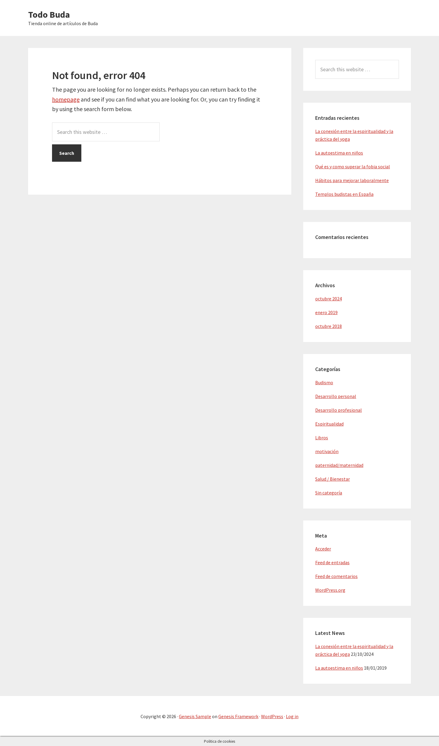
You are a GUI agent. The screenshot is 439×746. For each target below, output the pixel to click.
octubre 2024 (328, 299)
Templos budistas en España (344, 194)
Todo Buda (49, 14)
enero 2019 (326, 312)
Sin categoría (328, 493)
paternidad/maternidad (339, 465)
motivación (327, 451)
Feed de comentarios (336, 576)
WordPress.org (330, 590)
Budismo (324, 382)
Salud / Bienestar (332, 479)
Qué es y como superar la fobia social (352, 167)
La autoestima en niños (339, 153)
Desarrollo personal (335, 396)
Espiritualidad (329, 424)
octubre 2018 (328, 326)
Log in (292, 716)
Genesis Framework (238, 716)
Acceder (323, 549)
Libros (321, 438)
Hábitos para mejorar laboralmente (352, 180)
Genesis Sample (195, 716)
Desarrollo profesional (338, 410)
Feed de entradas (332, 562)
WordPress (272, 716)
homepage (66, 99)
